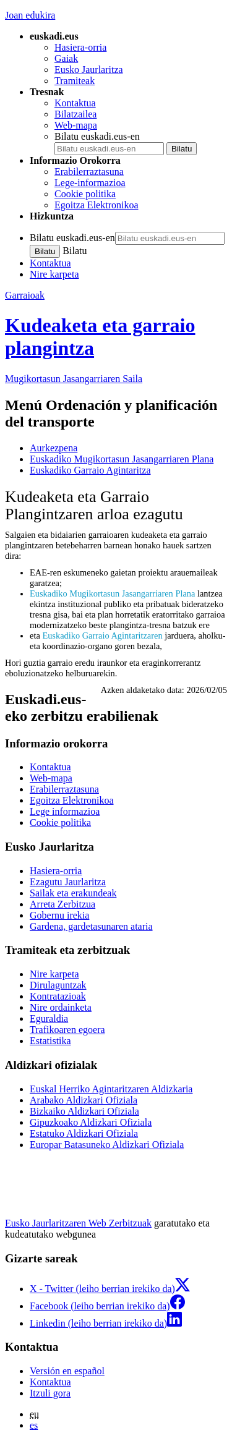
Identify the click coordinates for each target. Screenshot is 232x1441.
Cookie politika (85, 194)
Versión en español (67, 1371)
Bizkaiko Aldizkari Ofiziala (84, 1111)
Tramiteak (74, 80)
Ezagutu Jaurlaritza (68, 882)
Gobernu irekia (59, 915)
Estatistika (50, 1040)
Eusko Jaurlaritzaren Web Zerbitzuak (78, 1223)
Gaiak (66, 58)
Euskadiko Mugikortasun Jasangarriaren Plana (121, 459)
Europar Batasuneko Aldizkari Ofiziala (107, 1144)
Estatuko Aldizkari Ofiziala (84, 1133)
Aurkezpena (53, 448)
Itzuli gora (50, 1393)
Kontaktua (75, 103)
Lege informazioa (65, 811)
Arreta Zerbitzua (62, 904)
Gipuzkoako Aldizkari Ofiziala (91, 1122)
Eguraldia (49, 1018)
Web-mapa (75, 125)
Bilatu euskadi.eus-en (97, 136)
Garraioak (25, 295)
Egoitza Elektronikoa (96, 205)
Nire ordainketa (61, 1007)
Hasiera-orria (80, 47)
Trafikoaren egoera (67, 1029)
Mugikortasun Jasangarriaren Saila (73, 378)
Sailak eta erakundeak (73, 893)
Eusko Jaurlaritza (88, 69)
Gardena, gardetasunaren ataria (91, 926)
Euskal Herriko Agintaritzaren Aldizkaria (111, 1089)
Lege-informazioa (90, 182)
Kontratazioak (58, 996)
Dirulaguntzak (58, 985)
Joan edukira (30, 15)
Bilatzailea (75, 114)
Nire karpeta (54, 274)
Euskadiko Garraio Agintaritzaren (102, 635)
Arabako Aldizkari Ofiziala (83, 1100)
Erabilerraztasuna (89, 171)
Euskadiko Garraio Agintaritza (90, 470)
